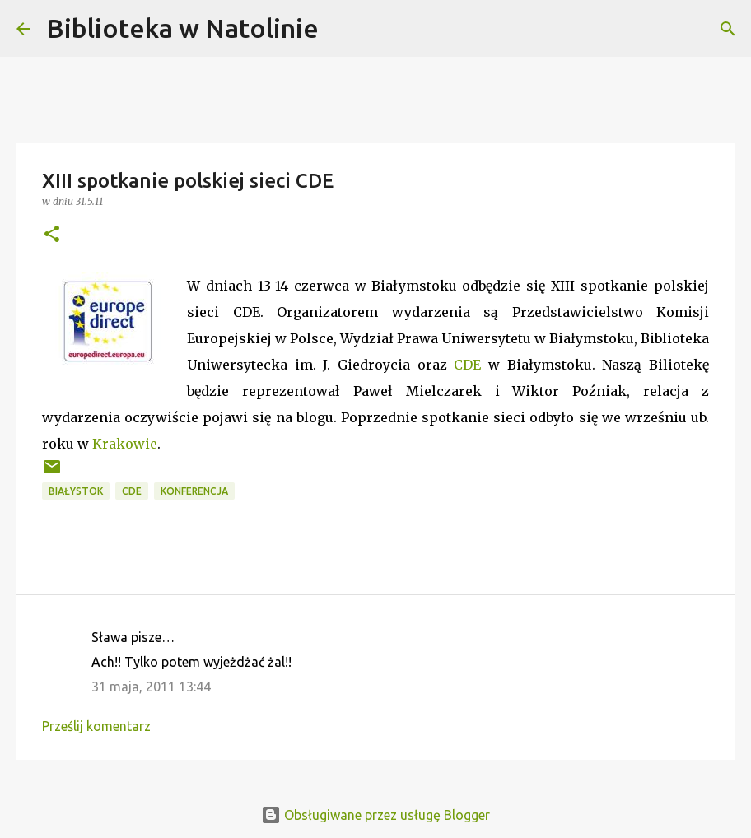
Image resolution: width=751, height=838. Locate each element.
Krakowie (124, 443)
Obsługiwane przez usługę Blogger (375, 815)
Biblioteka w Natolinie (182, 28)
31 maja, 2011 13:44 (151, 686)
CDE (467, 364)
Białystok (76, 491)
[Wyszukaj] (342, 29)
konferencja (194, 491)
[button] (52, 235)
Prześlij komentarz (96, 726)
